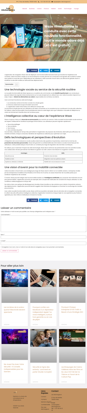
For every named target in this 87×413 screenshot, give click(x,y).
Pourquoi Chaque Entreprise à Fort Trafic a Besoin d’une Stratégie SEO (72, 309)
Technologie (68, 9)
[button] (32, 70)
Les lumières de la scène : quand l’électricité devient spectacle (14, 309)
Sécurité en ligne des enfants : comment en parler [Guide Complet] (42, 369)
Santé (60, 9)
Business (32, 9)
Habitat (53, 9)
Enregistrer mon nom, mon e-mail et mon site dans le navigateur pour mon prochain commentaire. (33, 247)
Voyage (76, 9)
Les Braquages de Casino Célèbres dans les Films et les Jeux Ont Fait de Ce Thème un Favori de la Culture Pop (72, 372)
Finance (46, 9)
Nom (3, 234)
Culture (39, 9)
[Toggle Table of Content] (16, 84)
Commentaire (5, 214)
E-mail (3, 240)
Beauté (24, 9)
